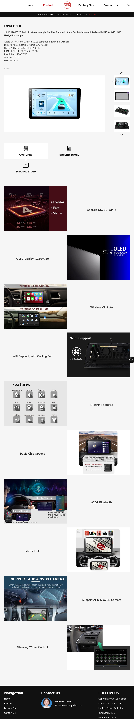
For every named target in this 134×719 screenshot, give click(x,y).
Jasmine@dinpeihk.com (69, 690)
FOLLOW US (108, 677)
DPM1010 (92, 14)
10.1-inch (80, 14)
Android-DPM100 (64, 14)
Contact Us (111, 5)
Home (29, 5)
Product (48, 5)
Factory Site (86, 5)
